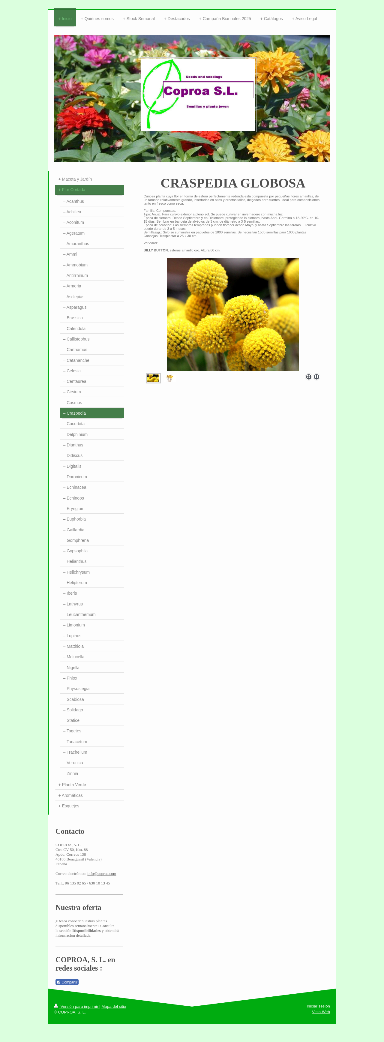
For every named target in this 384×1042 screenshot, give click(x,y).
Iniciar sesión (318, 1006)
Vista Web (321, 1012)
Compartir (67, 982)
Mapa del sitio (113, 1006)
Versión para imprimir (76, 1006)
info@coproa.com (101, 873)
